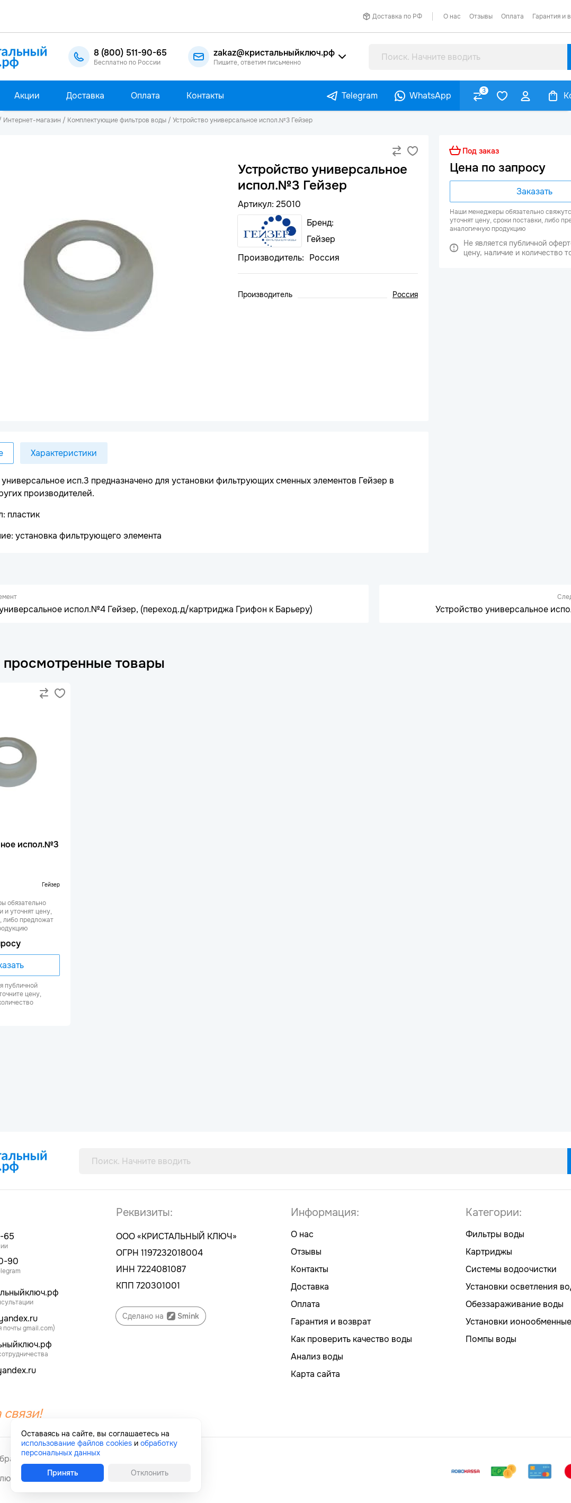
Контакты (309, 1269)
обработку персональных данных (99, 1447)
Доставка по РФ (397, 16)
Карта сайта (315, 1374)
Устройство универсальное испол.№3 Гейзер (243, 120)
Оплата (512, 16)
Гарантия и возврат (331, 1321)
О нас (452, 16)
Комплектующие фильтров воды (116, 120)
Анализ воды (317, 1356)
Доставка (310, 1286)
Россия (405, 294)
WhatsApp (430, 95)
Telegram (360, 95)
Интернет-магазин (32, 120)
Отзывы (481, 16)
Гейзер (51, 884)
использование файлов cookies (76, 1443)
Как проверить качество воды (351, 1339)
